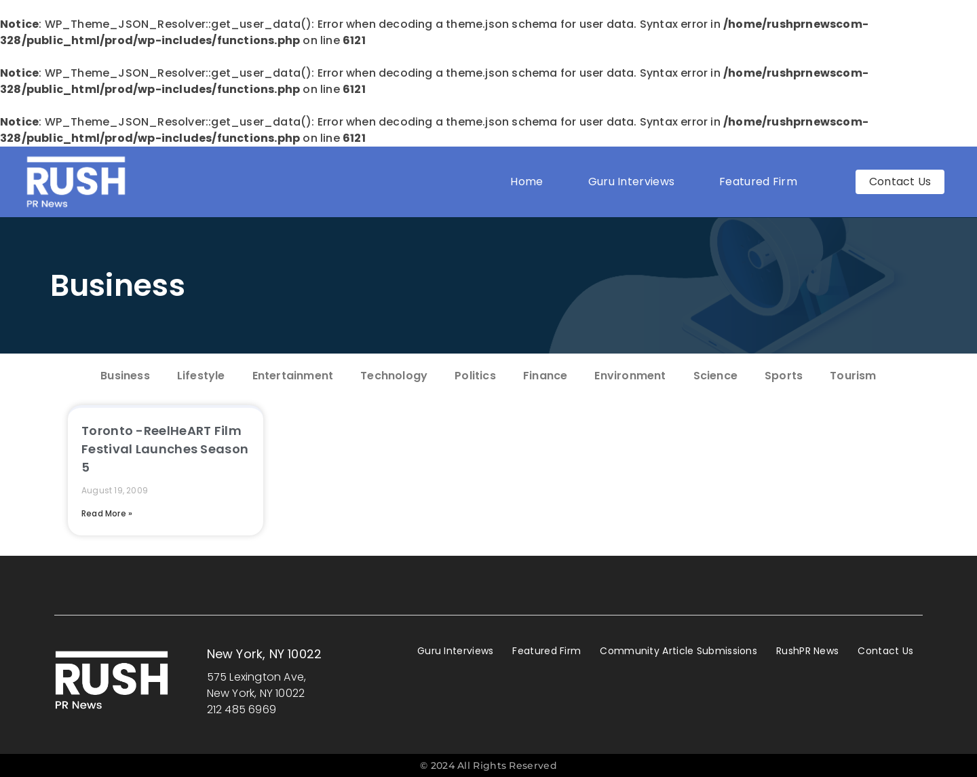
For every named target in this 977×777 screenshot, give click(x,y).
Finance (545, 375)
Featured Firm (761, 181)
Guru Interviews (631, 181)
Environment (630, 375)
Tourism (853, 375)
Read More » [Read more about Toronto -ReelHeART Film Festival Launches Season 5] (106, 513)
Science (715, 375)
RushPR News (807, 651)
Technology (393, 375)
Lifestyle (201, 375)
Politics (475, 375)
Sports (784, 375)
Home (526, 181)
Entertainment (293, 375)
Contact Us (885, 651)
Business (117, 285)
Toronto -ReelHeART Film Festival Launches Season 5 (164, 449)
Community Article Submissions (678, 651)
